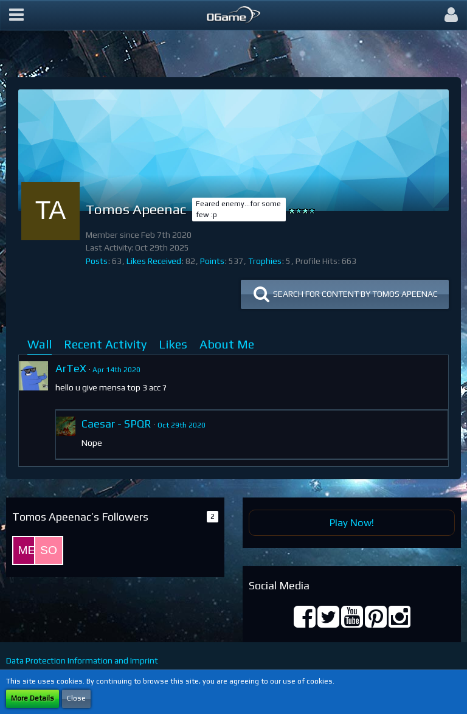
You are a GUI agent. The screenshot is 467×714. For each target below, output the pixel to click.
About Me (226, 344)
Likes (173, 344)
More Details (32, 698)
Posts (97, 261)
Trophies (265, 261)
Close (76, 698)
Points (212, 261)
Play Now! (352, 522)
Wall (39, 344)
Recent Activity (105, 344)
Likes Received (153, 261)
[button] (16, 15)
